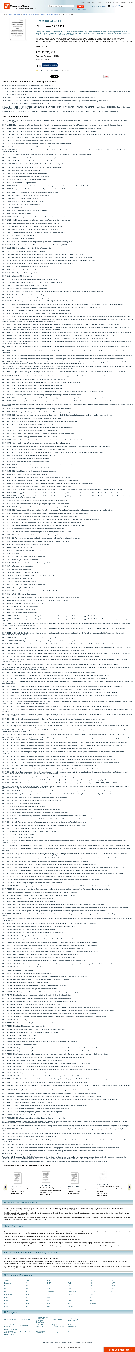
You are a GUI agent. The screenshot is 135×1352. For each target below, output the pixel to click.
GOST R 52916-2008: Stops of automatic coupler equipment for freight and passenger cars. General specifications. (40, 954)
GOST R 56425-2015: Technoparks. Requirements (19, 1035)
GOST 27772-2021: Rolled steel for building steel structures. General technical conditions (32, 282)
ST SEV (92, 1292)
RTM (69, 1303)
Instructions (8, 1294)
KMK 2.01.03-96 (73, 1186)
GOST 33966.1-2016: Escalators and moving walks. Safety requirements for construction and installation (37, 477)
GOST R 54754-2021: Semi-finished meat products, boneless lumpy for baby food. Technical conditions (36, 998)
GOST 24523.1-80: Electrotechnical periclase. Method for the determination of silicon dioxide (33, 226)
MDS (6, 1306)
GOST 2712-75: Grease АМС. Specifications (17, 276)
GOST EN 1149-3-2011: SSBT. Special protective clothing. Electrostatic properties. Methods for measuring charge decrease (43, 641)
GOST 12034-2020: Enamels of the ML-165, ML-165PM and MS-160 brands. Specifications (32, 137)
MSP (27, 1292)
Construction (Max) (14, 14)
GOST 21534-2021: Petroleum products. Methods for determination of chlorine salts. (30, 192)
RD (69, 1286)
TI (90, 1297)
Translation (90, 2)
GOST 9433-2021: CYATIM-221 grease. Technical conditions (22, 603)
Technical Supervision (72, 1325)
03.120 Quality (100, 107)
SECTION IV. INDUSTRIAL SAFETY (24, 97)
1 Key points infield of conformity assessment (91, 101)
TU (112, 1280)
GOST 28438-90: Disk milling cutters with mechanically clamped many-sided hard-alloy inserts (33, 298)
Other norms (51, 1292)
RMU (70, 1294)
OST (48, 1289)
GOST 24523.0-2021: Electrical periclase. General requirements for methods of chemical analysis (34, 217)
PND (48, 1300)
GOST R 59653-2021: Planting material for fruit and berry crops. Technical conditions (30, 1073)
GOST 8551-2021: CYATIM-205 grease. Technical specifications (23, 584)
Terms (116, 2)
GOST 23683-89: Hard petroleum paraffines (16, 214)
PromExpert (6, 97)
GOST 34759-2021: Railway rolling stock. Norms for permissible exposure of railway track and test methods (38, 507)
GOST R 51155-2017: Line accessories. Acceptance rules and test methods (27, 898)
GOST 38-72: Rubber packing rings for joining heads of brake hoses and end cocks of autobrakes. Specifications (39, 516)
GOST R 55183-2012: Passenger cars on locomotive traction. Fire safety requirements (31, 1004)
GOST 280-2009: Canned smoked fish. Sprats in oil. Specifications (24, 285)
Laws (6, 1297)
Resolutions (72, 1292)
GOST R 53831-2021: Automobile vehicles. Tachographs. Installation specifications (29, 989)
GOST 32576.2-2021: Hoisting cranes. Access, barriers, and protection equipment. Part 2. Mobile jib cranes (38, 433)
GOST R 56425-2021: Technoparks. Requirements (19, 1038)
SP (91, 1289)
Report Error (68, 70)
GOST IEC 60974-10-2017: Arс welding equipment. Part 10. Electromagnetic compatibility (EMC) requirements (39, 698)
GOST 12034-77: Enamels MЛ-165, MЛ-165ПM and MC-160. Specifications (27, 140)
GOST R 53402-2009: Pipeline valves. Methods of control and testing (25, 982)
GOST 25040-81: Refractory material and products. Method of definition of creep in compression (34, 232)
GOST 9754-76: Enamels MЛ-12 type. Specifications (19, 612)
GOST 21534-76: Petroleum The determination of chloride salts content (26, 195)
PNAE (49, 1297)
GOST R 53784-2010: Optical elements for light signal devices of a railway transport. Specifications (35, 985)
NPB (27, 1303)
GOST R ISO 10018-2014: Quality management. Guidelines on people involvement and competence (35, 1108)
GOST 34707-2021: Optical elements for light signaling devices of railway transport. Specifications (34, 500)
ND (27, 1300)
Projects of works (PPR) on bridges (58, 1325)
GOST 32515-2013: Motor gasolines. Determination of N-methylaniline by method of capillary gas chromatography (40, 421)
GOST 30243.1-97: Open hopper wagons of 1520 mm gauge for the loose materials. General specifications (37, 313)
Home (83, 2)
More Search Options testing (80, 9)
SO (91, 1286)
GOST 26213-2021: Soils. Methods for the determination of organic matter (26, 248)
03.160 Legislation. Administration (107, 111)
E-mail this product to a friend (48, 70)
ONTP (49, 1283)
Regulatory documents (30, 14)
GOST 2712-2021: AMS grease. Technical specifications (21, 273)
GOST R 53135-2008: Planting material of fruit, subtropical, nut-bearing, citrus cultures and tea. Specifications (38, 957)
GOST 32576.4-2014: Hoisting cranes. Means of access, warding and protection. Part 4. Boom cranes (36, 443)
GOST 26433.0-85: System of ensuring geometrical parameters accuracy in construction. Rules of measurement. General (42, 254)
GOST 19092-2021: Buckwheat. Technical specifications (21, 170)
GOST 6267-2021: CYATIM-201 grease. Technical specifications (23, 556)
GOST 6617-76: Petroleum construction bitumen (18, 566)
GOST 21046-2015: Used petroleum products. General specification (24, 173)
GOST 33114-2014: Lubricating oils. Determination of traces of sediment (26, 458)
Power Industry (57, 1319)
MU (27, 1297)
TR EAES (93, 1303)
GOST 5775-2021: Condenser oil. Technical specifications (21, 550)
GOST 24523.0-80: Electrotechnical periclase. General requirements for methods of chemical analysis (36, 220)
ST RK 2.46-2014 (102, 1184)
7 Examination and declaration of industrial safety (77, 97)
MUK (27, 1294)
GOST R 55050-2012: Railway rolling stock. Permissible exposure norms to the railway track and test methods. (39, 1001)
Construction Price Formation (10, 1325)
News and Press (60, 1342)
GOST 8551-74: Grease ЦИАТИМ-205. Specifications (20, 588)
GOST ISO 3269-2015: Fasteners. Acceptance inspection (21, 803)
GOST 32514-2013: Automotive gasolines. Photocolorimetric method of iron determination (32, 418)
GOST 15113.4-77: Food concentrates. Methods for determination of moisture (28, 161)
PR (69, 1280)
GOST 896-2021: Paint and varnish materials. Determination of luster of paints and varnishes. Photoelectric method (40, 597)
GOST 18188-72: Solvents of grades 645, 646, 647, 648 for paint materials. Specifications (32, 167)
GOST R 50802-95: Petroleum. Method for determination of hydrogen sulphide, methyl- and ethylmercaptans (38, 895)
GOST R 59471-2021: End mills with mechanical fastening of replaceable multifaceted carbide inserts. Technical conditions (43, 1066)
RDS (69, 1289)
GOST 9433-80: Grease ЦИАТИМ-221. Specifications (20, 606)
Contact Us (70, 1342)
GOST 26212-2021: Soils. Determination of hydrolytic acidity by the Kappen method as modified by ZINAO (37, 242)
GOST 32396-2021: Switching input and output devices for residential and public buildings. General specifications (40, 412)
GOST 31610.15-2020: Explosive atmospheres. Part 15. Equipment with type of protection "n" (33, 388)
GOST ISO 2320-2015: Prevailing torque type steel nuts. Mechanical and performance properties (34, 797)
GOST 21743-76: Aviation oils (12, 207)
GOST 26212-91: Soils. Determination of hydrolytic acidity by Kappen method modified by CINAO (34, 245)
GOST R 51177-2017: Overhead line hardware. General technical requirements (28, 901)
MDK (6, 1303)
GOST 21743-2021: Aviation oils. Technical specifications (21, 204)
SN (91, 1283)
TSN (91, 1306)
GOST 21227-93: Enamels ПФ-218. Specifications (19, 183)
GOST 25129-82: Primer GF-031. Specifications (18, 238)
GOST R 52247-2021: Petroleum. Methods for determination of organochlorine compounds (32, 932)
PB (48, 1294)
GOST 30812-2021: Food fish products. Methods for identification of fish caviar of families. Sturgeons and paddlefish (41, 382)
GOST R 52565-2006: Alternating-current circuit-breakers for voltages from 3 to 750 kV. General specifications (38, 939)
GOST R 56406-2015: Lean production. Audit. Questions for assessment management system (33, 1029)
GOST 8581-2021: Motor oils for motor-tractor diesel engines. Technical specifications (30, 591)
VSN (112, 1292)
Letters (6, 1300)
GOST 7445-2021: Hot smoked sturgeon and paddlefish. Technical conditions (28, 575)
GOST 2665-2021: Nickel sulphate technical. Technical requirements (25, 266)
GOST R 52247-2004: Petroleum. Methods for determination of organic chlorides (29, 929)
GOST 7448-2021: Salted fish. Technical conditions (19, 581)
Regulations (21, 88)
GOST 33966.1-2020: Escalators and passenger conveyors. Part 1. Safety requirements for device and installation (40, 480)
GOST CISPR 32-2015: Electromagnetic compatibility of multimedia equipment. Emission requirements (36, 638)
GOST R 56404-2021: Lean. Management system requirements (23, 1026)
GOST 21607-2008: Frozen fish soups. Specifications (20, 198)
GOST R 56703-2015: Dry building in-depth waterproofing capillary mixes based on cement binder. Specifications (39, 1041)
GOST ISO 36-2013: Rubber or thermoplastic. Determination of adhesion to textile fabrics (32, 809)
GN (5, 1289)
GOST (6, 1292)
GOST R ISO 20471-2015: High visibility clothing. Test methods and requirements (29, 1136)
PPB (48, 1306)
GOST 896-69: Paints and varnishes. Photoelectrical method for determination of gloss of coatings (35, 600)
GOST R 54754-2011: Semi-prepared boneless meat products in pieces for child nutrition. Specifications (36, 995)
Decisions (7, 1283)
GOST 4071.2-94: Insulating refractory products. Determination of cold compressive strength (33, 528)
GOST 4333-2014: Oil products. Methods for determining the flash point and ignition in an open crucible (36, 532)
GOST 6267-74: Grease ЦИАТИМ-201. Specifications (20, 560)
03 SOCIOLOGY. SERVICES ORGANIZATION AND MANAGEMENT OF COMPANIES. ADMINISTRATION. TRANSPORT (53, 107)
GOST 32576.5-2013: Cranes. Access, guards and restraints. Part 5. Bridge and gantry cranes (33, 449)
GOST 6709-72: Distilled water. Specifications (17, 569)
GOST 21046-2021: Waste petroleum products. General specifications (25, 176)
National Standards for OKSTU (42, 1325)
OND (48, 1280)
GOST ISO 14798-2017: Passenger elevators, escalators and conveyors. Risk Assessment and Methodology (38, 777)
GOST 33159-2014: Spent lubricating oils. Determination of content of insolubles (29, 468)
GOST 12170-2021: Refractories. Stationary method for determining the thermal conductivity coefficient (36, 143)
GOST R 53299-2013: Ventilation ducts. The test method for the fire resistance (28, 967)
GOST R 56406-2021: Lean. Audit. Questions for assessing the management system (30, 1032)
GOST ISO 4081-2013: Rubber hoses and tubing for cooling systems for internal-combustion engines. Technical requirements (44, 822)
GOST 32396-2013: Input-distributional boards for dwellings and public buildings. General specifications (36, 409)
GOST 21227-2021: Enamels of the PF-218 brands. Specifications (24, 179)
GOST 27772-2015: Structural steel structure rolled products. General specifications (30, 279)
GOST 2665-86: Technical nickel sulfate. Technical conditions (22, 270)
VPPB (113, 1286)
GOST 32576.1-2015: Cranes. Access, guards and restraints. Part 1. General (27, 424)
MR (27, 1286)
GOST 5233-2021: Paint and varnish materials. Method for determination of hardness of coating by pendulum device (41, 538)
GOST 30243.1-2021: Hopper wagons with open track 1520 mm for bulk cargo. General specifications (36, 310)
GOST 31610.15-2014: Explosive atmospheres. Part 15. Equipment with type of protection (32, 385)
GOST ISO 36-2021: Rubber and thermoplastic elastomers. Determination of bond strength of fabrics (35, 812)
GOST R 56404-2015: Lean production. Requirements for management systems (29, 1023)
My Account (103, 6)
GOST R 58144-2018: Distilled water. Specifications (19, 1044)
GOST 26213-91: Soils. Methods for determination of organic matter (24, 251)
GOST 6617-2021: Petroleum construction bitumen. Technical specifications (27, 563)
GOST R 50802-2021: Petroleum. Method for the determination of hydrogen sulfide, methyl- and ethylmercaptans (39, 892)
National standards (26, 1332)
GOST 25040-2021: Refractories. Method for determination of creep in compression (30, 229)
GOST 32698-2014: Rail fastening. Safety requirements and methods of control (28, 455)
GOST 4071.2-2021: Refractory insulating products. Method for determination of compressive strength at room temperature (43, 525)
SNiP (91, 1280)
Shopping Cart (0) (115, 6)
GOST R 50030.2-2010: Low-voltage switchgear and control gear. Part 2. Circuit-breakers (32, 883)
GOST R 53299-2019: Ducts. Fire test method (17, 970)
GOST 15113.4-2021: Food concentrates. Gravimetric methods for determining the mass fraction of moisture (38, 158)
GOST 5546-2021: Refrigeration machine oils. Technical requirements (25, 544)
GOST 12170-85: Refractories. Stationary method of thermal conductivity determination (31, 147)
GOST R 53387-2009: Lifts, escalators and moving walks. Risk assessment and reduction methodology (36, 979)
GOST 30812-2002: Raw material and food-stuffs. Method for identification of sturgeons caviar (33, 379)
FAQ (51, 1342)
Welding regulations (74, 1332)
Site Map (89, 1342)
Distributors (108, 2)
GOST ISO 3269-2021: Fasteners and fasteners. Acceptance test (24, 806)
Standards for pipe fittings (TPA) (74, 1319)
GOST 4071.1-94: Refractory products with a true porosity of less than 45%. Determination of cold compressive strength (42, 522)
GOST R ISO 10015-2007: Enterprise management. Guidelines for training (27, 1102)
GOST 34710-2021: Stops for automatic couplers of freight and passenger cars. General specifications (36, 504)
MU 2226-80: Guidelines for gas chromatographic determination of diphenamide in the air (32, 1154)
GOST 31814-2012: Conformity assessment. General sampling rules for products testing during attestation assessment (41, 395)
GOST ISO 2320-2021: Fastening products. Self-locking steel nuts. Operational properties (32, 800)
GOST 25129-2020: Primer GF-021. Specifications (19, 235)
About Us (123, 2)
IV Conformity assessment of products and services (57, 101)
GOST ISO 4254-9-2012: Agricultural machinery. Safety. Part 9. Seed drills (27, 828)
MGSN (28, 1280)
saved (96, 9)
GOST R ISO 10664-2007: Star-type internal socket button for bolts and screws (28, 1115)
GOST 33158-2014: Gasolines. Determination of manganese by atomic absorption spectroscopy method (37, 465)
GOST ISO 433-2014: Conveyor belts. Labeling (18, 834)
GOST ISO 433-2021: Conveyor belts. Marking (17, 837)
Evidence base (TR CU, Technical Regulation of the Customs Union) (10, 1332)
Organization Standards (40, 1331)
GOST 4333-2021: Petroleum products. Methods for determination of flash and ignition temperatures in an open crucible (42, 535)
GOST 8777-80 (16, 1186)
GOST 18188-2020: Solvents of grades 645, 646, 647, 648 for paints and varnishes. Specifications (35, 164)
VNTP (113, 1283)
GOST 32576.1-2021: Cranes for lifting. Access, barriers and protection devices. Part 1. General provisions (37, 427)
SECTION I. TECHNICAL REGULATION (25, 101)
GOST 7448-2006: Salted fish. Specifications (17, 578)
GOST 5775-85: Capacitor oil (11, 553)
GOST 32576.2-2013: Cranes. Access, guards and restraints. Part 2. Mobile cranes (29, 430)
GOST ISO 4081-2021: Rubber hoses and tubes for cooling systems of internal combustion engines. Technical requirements (43, 825)
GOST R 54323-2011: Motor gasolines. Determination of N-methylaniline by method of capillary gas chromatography (41, 992)
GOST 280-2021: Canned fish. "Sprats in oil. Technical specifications (25, 288)
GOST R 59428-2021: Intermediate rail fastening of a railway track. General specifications (32, 1060)
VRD (112, 1289)
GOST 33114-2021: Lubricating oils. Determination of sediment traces (25, 461)
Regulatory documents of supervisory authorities (42, 88)
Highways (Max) (25, 1319)
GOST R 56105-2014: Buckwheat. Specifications (18, 1020)
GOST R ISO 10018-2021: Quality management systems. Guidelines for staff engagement (32, 1112)
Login (95, 6)
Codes (6, 1280)
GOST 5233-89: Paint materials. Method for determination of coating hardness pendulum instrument (35, 541)
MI (26, 1283)
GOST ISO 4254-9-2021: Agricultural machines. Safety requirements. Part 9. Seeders (30, 831)
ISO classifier (6, 107)
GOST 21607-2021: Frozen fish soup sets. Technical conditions (23, 201)
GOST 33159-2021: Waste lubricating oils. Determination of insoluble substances (29, 471)
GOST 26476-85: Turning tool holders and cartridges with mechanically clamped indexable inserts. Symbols (38, 263)
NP (27, 1306)
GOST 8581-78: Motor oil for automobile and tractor (19, 594)
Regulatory (99, 2)
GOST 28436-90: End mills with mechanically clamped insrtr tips (23, 295)
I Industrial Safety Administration (48, 97)
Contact (130, 2)
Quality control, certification (49, 14)
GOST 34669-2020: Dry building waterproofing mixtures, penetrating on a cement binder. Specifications (36, 486)
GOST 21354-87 (45, 1185)
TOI (91, 1300)
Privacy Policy (80, 1342)
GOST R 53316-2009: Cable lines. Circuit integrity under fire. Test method (26, 973)
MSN (27, 1289)
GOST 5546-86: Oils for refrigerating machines (17, 547)
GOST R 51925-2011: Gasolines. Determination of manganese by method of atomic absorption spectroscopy (38, 926)
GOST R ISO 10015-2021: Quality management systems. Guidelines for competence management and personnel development (44, 1105)
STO (91, 1294)
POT (48, 1303)
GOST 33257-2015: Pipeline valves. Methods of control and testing (24, 474)
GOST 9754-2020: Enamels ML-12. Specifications (19, 609)
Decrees (7, 1286)
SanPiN (70, 1306)
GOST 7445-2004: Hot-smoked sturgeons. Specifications (21, 572)
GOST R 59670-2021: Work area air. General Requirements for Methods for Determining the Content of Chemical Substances (44, 1076)
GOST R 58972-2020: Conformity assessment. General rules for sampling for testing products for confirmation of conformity (43, 1057)
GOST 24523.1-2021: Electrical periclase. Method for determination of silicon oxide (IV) (31, 223)
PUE (69, 1283)
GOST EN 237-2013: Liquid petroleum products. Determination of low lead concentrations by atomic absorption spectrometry (43, 650)
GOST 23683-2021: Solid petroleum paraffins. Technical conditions (24, 210)
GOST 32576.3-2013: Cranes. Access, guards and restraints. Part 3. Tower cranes (29, 437)
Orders (49, 1286)
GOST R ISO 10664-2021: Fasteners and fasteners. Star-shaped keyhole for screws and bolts (33, 1118)
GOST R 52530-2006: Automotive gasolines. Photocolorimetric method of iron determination (33, 936)
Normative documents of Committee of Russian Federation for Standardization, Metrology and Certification (95, 91)
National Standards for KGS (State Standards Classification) (42, 1319)
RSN (69, 1300)
